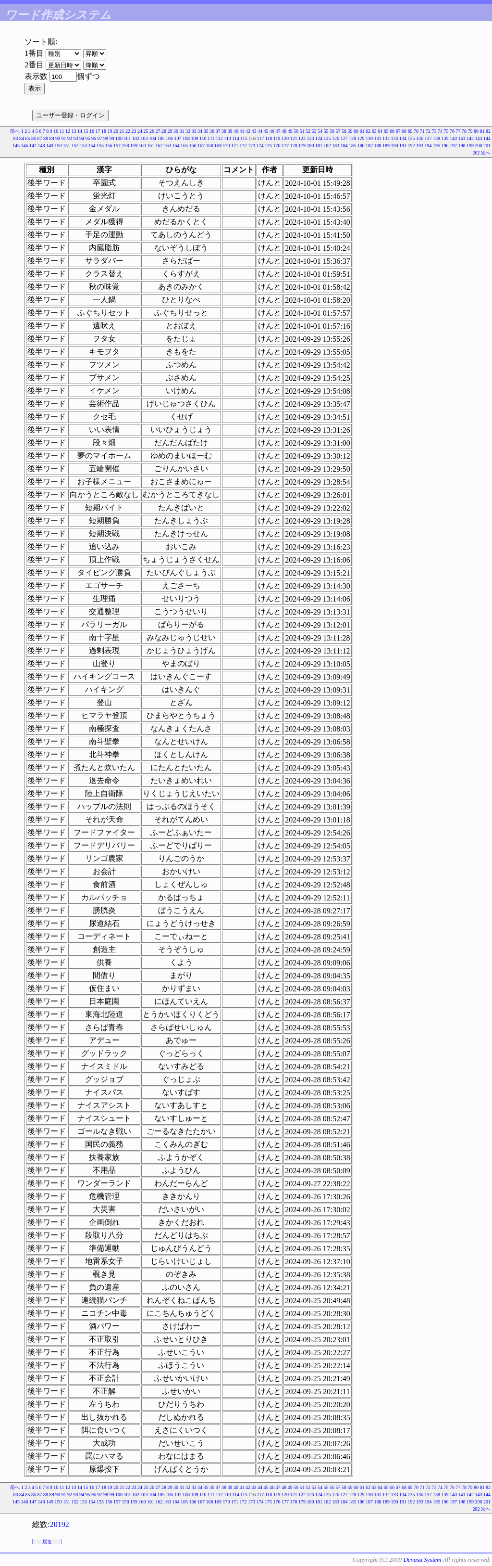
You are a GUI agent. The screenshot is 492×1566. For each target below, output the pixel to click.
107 (177, 138)
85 (27, 138)
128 (352, 138)
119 (277, 138)
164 (176, 145)
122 (302, 138)
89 (51, 138)
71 (422, 131)
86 (33, 138)
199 (470, 145)
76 (452, 131)
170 (226, 145)
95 (87, 138)
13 (74, 131)
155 (100, 145)
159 (133, 145)
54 (320, 131)
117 (260, 138)
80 (476, 131)
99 (111, 138)
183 (335, 145)
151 (66, 145)
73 (434, 131)
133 (394, 138)
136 (419, 138)
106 (169, 138)
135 (411, 138)
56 (332, 131)
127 (344, 138)
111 (211, 138)
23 (134, 131)
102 (135, 138)
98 (105, 138)
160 (142, 145)
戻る (47, 1541)
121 (293, 138)
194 (428, 145)
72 (428, 131)
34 (199, 131)
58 (344, 131)
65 (386, 131)
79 (470, 131)
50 (296, 131)
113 (227, 138)
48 (284, 131)
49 (290, 131)
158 (125, 145)
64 (380, 131)
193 (419, 145)
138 (436, 138)
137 (428, 138)
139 (445, 138)
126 (335, 138)
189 (386, 145)
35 (206, 131)
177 (285, 145)
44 (260, 131)
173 (251, 145)
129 (361, 138)
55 (326, 131)
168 (209, 145)
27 (158, 131)
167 (201, 145)
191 (402, 145)
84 (21, 138)
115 (243, 138)
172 (243, 145)
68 (404, 131)
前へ (15, 131)
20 (115, 131)
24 (139, 131)
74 (440, 131)
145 (16, 145)
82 (488, 131)
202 (476, 152)
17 (98, 131)
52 (308, 131)
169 (217, 145)
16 (91, 131)
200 (478, 145)
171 (234, 145)
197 (453, 145)
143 (478, 138)
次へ (486, 152)
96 (93, 138)
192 (411, 145)
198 (462, 145)
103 (144, 138)
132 (386, 138)
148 (41, 145)
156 (108, 145)
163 (167, 145)
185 (352, 145)
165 (184, 145)
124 (318, 138)
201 (487, 145)
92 (69, 138)
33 (194, 131)
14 (79, 131)
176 (277, 145)
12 (67, 131)
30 (175, 131)
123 (310, 138)
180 (310, 145)
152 (75, 145)
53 (314, 131)
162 (159, 145)
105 (160, 138)
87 (39, 138)
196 (445, 145)
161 (150, 145)
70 (416, 131)
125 (327, 138)
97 (99, 138)
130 (369, 138)
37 (218, 131)
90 (57, 138)
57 (338, 131)
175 (268, 145)
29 (170, 131)
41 (242, 131)
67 (398, 131)
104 (152, 138)
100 (119, 138)
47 (278, 131)
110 (203, 138)
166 (193, 145)
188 (377, 145)
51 (302, 131)
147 (33, 145)
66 (392, 131)
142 (470, 138)
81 (482, 131)
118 (268, 138)
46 (272, 131)
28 (163, 131)
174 (260, 145)
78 (464, 131)
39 (230, 131)
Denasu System (422, 1559)
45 (266, 131)
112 (219, 138)
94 (81, 138)
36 (211, 131)
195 (436, 145)
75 (446, 131)
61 (362, 131)
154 (92, 145)
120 (285, 138)
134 (402, 138)
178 (293, 145)
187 (369, 145)
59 (350, 131)
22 (127, 131)
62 (368, 131)
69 (410, 131)
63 (374, 131)
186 (361, 145)
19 (110, 131)
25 (146, 131)
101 (127, 138)
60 (356, 131)
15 (86, 131)
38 (223, 131)
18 (103, 131)
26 (151, 131)
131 (377, 138)
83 (15, 138)
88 (45, 138)
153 (83, 145)
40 (236, 131)
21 (122, 131)
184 (344, 145)
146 (24, 145)
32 (187, 131)
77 (458, 131)
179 (302, 145)
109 (194, 138)
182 (327, 145)
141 (462, 138)
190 (394, 145)
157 (117, 145)
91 (63, 138)
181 (318, 145)
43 (254, 131)
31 (182, 131)
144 (487, 138)
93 (75, 138)
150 (58, 145)
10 (55, 131)
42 (248, 131)
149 (49, 145)
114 (235, 138)
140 (453, 138)
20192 (59, 1524)
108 (186, 138)
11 (62, 131)
